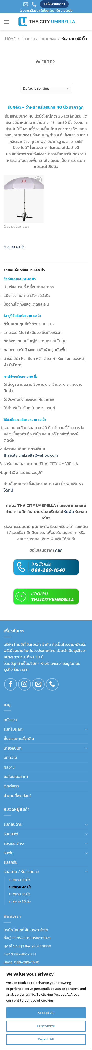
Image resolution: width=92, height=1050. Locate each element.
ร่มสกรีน (10, 862)
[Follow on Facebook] (10, 684)
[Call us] (52, 684)
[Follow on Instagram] (24, 684)
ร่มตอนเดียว (14, 843)
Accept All (46, 1012)
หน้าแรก (10, 720)
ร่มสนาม (11, 116)
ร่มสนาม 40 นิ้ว (14, 247)
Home (10, 39)
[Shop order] (46, 88)
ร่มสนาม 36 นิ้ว (19, 880)
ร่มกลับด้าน (13, 824)
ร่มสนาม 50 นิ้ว (19, 901)
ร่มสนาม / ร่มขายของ (38, 39)
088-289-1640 (26, 962)
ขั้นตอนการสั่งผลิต (19, 738)
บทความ (10, 757)
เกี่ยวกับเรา (13, 748)
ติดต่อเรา (11, 786)
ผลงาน (9, 767)
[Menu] (7, 22)
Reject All (46, 1039)
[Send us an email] (38, 684)
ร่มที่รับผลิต (13, 729)
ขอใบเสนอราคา (16, 776)
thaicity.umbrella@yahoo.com (31, 455)
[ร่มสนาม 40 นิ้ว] (24, 199)
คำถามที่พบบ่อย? (17, 796)
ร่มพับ (8, 853)
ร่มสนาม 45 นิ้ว (19, 894)
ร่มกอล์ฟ (11, 834)
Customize (46, 1026)
